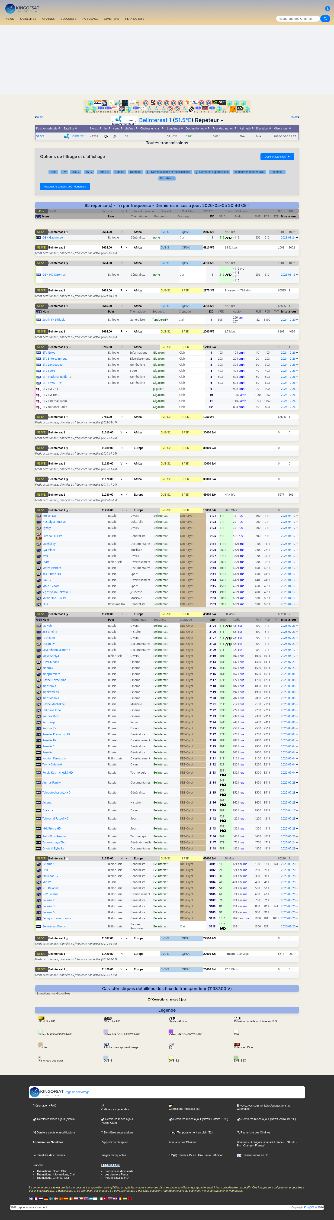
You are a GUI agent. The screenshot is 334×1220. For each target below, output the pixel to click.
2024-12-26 (288, 353)
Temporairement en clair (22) (191, 1132)
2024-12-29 (288, 320)
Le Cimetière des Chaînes (49, 1155)
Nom (45, 216)
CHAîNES (48, 18)
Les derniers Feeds (116, 1174)
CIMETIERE (111, 18)
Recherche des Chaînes (253, 1132)
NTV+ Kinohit (50, 662)
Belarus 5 (48, 912)
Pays (111, 216)
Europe (138, 448)
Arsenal (47, 802)
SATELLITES (28, 18)
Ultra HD (104, 172)
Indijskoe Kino (51, 710)
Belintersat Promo (54, 926)
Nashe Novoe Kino (54, 680)
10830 (207, 510)
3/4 (212, 290)
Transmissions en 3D (252, 1155)
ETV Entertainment (54, 359)
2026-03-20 (288, 864)
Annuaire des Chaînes (182, 1142)
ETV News (48, 353)
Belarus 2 (48, 900)
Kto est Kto (49, 516)
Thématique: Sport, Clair (52, 1171)
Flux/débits (167, 178)
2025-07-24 (288, 842)
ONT (45, 870)
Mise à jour (288, 216)
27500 (207, 938)
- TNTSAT (289, 1142)
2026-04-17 (288, 516)
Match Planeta (51, 568)
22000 (207, 953)
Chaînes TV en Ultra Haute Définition (196, 1155)
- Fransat (258, 1145)
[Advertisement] (167, 59)
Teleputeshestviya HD (56, 792)
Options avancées (277, 156)
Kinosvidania (50, 698)
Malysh (47, 626)
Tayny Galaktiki (52, 764)
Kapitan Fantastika (54, 758)
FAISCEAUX (90, 18)
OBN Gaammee (52, 237)
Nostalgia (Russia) (54, 522)
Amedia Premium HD (56, 734)
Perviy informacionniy (56, 918)
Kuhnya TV (49, 728)
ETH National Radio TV (56, 377)
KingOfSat (310, 1207)
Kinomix (47, 668)
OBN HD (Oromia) (54, 275)
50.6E (294, 117)
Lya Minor (48, 550)
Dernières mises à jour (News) (54, 1119)
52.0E (39, 117)
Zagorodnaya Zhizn (54, 842)
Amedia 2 (48, 746)
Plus (45, 604)
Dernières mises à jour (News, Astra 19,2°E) (266, 1119)
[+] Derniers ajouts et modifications (168, 172)
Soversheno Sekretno (56, 650)
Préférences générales (115, 1107)
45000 (207, 494)
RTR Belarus (50, 888)
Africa (138, 232)
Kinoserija (48, 722)
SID (212, 216)
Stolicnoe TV (50, 876)
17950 (207, 347)
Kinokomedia (51, 692)
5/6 (212, 232)
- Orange (247, 1145)
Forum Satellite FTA (117, 1177)
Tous (53, 172)
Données (135, 172)
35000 (207, 448)
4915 (206, 306)
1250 (206, 417)
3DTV (89, 172)
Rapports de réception (114, 1142)
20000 (207, 969)
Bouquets (243, 1142)
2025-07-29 (288, 848)
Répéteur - (277, 172)
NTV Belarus (50, 894)
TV (64, 172)
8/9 (214, 494)
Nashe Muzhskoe (53, 704)
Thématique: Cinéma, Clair (53, 1177)
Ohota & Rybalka (53, 848)
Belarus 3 (48, 906)
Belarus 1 (48, 864)
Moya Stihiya (50, 656)
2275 (206, 290)
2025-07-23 (288, 626)
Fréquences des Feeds (119, 1171)
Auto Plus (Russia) (54, 836)
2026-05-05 (288, 674)
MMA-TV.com (51, 586)
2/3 (212, 417)
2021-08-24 (288, 237)
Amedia (47, 752)
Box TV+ (47, 580)
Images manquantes (113, 1155)
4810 (206, 247)
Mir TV (46, 882)
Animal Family (51, 782)
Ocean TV (48, 644)
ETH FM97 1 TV (52, 383)
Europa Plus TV (52, 536)
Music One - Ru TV (54, 598)
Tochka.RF (48, 638)
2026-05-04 (288, 728)
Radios (119, 172)
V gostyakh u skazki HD (57, 592)
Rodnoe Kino (50, 716)
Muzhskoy (49, 544)
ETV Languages (52, 365)
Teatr (45, 562)
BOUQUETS (68, 18)
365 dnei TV (50, 632)
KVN (45, 556)
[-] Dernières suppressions (212, 172)
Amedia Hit (49, 740)
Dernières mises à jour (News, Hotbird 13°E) (198, 1119)
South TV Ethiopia (53, 320)
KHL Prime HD (51, 574)
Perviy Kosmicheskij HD (57, 773)
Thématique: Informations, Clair (56, 1174)
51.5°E (183, 120)
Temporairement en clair (249, 172)
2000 (206, 331)
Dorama (47, 810)
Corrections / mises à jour (169, 999)
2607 (206, 232)
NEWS (10, 18)
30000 (207, 432)
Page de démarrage (59, 1092)
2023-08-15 (288, 275)
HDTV (76, 172)
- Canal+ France (272, 1142)
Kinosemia (49, 686)
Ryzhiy (46, 528)
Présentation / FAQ (44, 1105)
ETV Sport (48, 371)
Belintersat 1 (155, 120)
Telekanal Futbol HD (55, 818)
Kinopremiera (51, 674)
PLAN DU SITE (134, 18)
